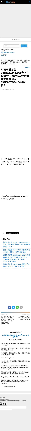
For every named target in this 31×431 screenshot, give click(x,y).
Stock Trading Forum (7, 358)
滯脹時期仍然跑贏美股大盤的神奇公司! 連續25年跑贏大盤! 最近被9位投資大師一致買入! (15, 373)
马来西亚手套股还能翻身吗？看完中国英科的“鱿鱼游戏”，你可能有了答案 (15, 354)
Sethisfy (3, 51)
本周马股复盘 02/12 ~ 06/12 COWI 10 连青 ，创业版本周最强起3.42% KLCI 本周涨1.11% (16, 244)
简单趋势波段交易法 (12, 233)
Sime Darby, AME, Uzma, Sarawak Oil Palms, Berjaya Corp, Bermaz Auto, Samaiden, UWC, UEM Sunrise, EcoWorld (15, 367)
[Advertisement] (15, 21)
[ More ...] (27, 67)
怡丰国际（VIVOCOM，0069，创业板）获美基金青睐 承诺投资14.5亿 (15, 349)
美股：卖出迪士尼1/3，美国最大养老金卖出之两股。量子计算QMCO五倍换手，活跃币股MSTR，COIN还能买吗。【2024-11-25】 (7, 320)
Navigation (15, 39)
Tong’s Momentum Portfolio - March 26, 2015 (15, 377)
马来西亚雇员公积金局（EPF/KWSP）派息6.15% (15, 336)
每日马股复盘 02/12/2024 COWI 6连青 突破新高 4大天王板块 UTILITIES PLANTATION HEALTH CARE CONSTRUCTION (17, 258)
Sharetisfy (10, 1)
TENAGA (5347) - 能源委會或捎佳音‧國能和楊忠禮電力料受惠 (15, 362)
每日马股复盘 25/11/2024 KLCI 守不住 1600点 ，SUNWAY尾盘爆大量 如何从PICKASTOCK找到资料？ (15, 77)
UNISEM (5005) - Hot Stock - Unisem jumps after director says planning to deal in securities (14, 381)
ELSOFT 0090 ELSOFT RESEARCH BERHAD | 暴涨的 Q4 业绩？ (15, 344)
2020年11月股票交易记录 (8, 386)
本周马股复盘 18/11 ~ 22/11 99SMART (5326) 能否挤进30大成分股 (24, 318)
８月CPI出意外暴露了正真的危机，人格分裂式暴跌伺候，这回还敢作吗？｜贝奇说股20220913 (15, 62)
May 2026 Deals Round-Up (8, 52)
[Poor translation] (4, 404)
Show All (3, 55)
